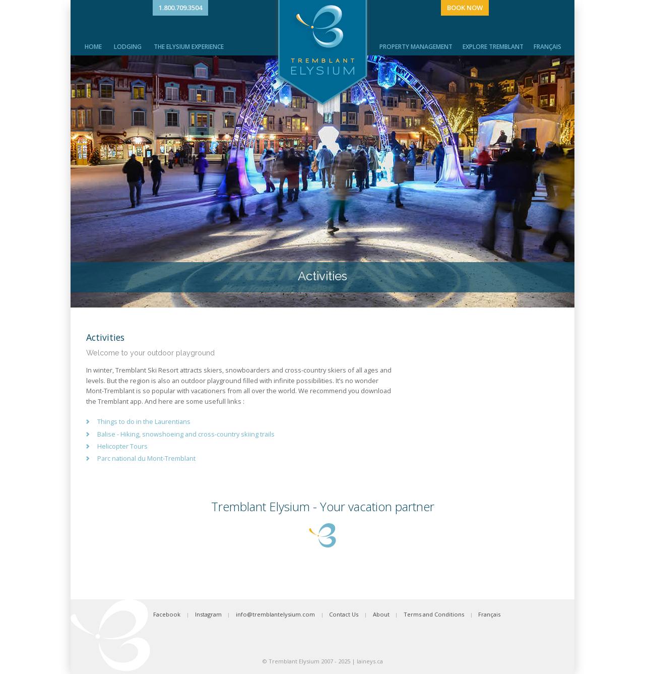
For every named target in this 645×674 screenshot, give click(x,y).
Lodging (128, 46)
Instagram (208, 614)
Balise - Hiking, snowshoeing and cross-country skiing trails (186, 434)
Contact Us (343, 614)
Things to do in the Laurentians (143, 421)
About (381, 614)
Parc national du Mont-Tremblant (146, 458)
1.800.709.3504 (180, 7)
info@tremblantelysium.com (275, 614)
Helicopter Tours (122, 446)
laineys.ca (370, 661)
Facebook (166, 614)
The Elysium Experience (189, 46)
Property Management (416, 46)
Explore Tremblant (493, 46)
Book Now (465, 7)
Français (547, 46)
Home (93, 46)
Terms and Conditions (434, 614)
